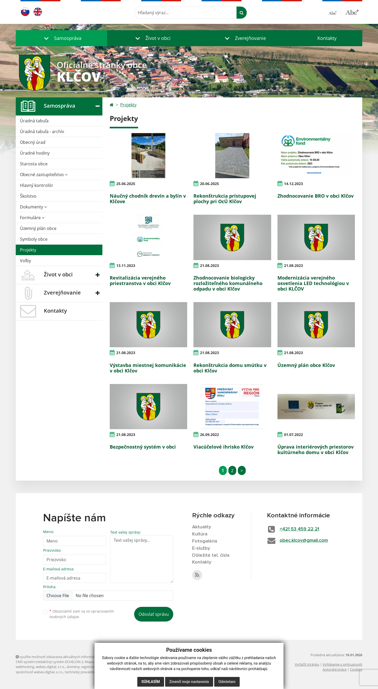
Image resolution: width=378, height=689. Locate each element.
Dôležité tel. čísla (210, 555)
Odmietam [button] (226, 682)
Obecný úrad (32, 142)
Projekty (28, 250)
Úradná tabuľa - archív (42, 131)
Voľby (25, 261)
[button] (61, 38)
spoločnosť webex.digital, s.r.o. (39, 672)
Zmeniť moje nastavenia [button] (189, 682)
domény (73, 666)
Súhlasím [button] (150, 682)
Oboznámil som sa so (81, 614)
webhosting (25, 666)
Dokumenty (33, 207)
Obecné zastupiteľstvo (43, 174)
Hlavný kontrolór (36, 185)
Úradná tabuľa (34, 121)
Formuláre (32, 217)
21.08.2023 (209, 265)
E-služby (201, 548)
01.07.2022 (293, 434)
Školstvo (28, 196)
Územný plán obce (38, 228)
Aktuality (201, 527)
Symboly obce (34, 239)
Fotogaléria (204, 541)
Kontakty (327, 38)
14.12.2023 (293, 183)
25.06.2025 (125, 183)
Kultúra (199, 534)
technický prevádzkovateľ (85, 672)
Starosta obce (34, 164)
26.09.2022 (209, 434)
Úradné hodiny (35, 153)
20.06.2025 (209, 183)
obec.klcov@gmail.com (304, 540)
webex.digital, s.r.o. (50, 666)
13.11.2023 (125, 265)
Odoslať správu (154, 614)
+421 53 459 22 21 (299, 529)
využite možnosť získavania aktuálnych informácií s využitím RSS (68, 656)
